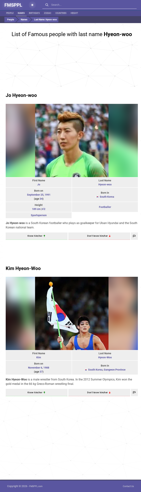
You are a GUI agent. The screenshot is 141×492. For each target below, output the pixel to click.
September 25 (35, 194)
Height (74, 13)
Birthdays (34, 13)
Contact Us (128, 486)
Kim (38, 357)
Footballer (105, 207)
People (10, 13)
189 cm (36, 209)
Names (21, 13)
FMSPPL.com (36, 486)
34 (41, 198)
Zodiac (47, 13)
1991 (47, 194)
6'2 (43, 209)
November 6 (35, 367)
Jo (38, 184)
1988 (46, 367)
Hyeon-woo (105, 184)
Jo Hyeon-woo (21, 95)
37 (41, 371)
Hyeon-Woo (105, 357)
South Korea (107, 196)
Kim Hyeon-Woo (23, 268)
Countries (60, 13)
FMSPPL (13, 5)
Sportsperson (39, 215)
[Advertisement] (72, 64)
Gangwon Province (115, 369)
